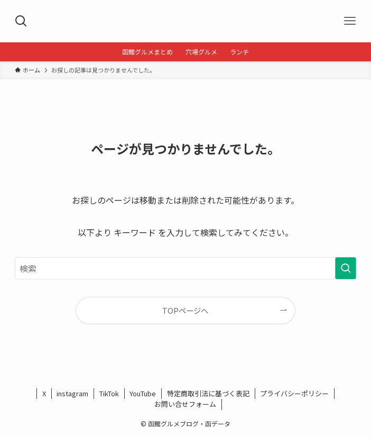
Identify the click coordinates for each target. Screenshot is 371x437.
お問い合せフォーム (185, 404)
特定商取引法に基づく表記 (208, 393)
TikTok (109, 393)
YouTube (142, 393)
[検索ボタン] (21, 21)
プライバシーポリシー (294, 393)
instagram (72, 393)
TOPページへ (185, 310)
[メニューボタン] (350, 21)
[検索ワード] (185, 268)
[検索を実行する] (345, 268)
